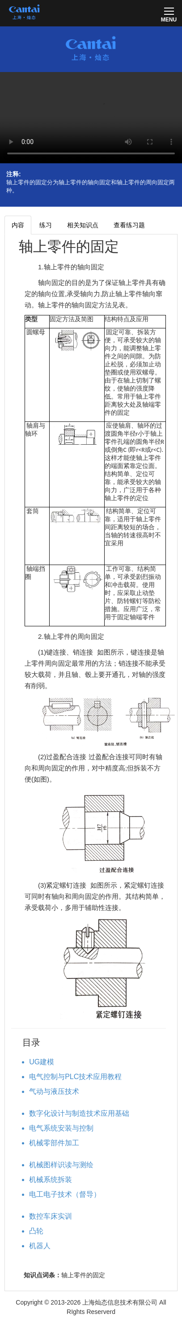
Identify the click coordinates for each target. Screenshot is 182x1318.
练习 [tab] (45, 225)
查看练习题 (129, 225)
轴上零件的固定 (69, 246)
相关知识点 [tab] (82, 225)
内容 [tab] (18, 225)
